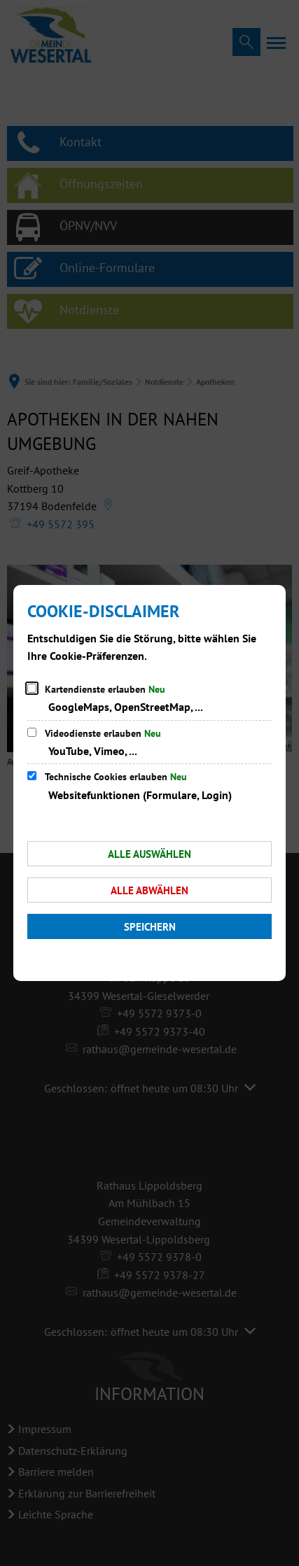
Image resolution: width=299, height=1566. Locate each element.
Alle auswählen (149, 854)
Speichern (150, 926)
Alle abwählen (149, 890)
